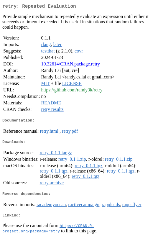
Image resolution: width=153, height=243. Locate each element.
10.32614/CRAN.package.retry (70, 65)
